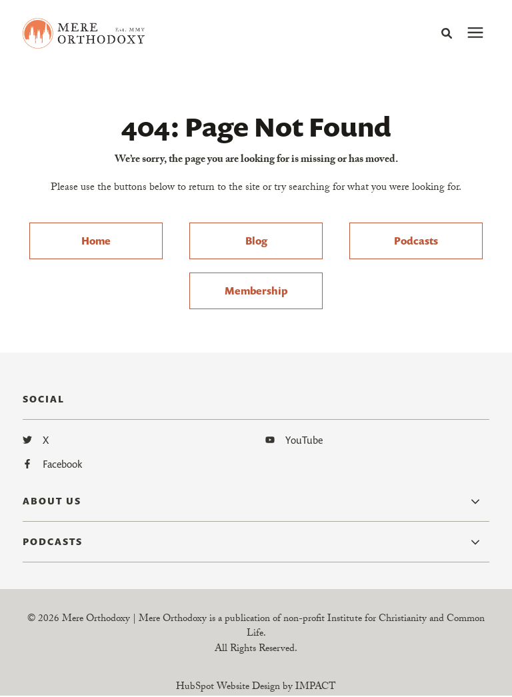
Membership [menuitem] (256, 290)
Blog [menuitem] (256, 240)
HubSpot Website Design (228, 688)
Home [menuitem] (96, 240)
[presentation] (475, 33)
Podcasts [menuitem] (416, 240)
